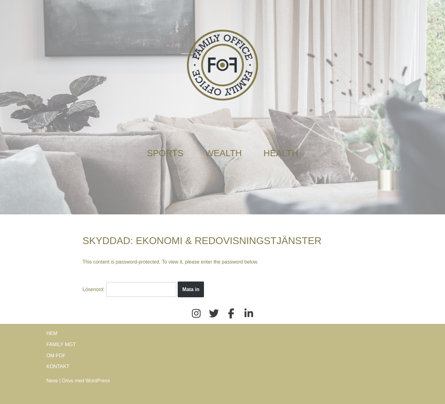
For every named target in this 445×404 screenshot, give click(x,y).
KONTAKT (57, 366)
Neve (52, 380)
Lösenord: (129, 289)
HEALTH (281, 153)
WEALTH (223, 153)
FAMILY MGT (61, 344)
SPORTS (165, 153)
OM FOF (56, 355)
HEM (51, 333)
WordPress (98, 380)
